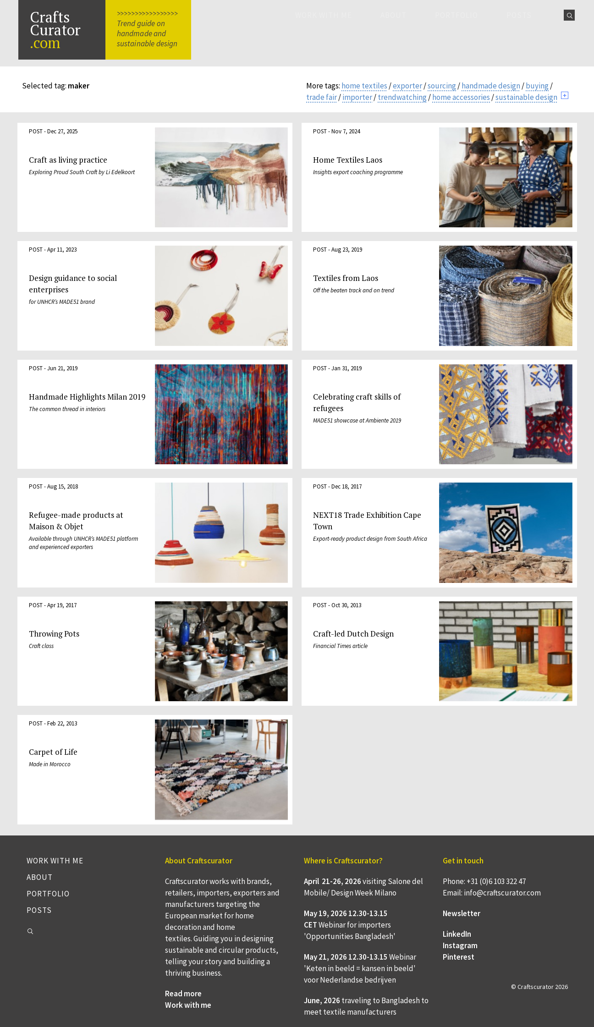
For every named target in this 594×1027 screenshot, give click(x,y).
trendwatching (402, 97)
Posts (519, 15)
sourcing (442, 86)
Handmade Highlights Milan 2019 (87, 396)
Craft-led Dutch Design (353, 633)
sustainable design (526, 97)
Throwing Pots (54, 633)
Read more (183, 994)
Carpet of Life (53, 752)
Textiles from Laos (345, 278)
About (393, 15)
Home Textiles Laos (347, 159)
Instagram (460, 945)
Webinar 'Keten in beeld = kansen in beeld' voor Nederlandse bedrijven (360, 968)
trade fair (321, 97)
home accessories (461, 97)
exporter (407, 86)
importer (357, 97)
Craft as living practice (68, 159)
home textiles (364, 86)
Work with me (323, 15)
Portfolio (456, 15)
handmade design (491, 86)
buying (537, 86)
